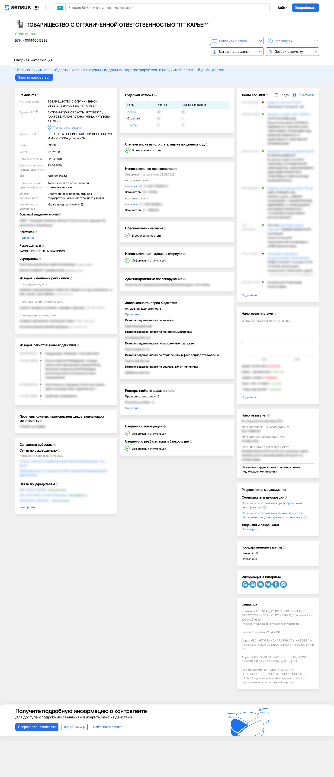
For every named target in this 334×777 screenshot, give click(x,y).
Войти (283, 8)
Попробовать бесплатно (37, 727)
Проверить (132, 314)
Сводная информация (33, 60)
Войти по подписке (107, 727)
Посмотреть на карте (67, 127)
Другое (132, 125)
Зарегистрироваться (34, 77)
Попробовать (305, 8)
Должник (131, 186)
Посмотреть (250, 529)
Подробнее (27, 237)
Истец (131, 112)
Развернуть (27, 507)
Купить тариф (74, 727)
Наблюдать (283, 41)
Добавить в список (233, 41)
